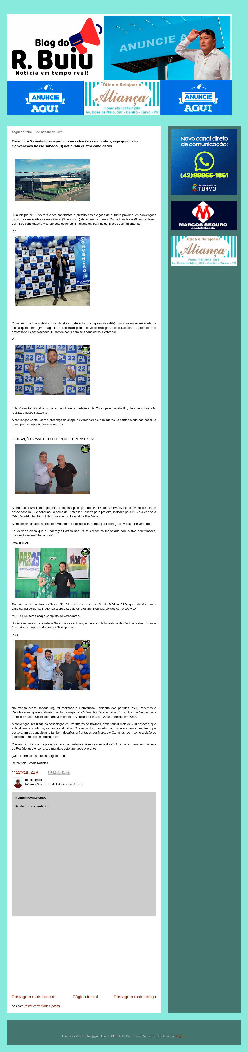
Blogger (180, 1036)
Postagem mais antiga (135, 996)
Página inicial (85, 996)
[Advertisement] (84, 955)
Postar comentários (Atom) (42, 1006)
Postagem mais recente (34, 996)
